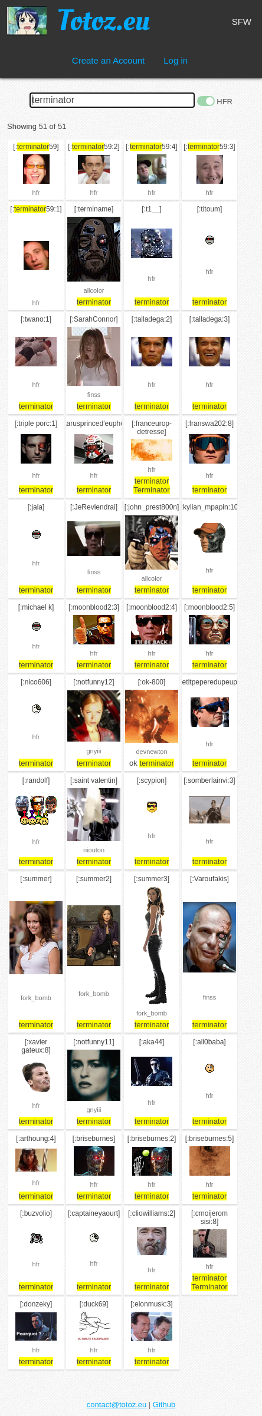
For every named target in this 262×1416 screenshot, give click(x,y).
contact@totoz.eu (116, 1404)
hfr (36, 192)
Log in (175, 60)
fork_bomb (36, 997)
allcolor (94, 290)
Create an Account (108, 60)
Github (164, 1404)
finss (94, 394)
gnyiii (93, 751)
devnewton (151, 751)
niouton (93, 849)
